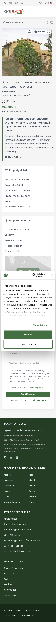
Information (10, 589)
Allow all (28, 334)
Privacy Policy (37, 388)
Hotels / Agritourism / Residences (22, 540)
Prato (32, 485)
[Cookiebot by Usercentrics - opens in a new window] (33, 275)
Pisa (31, 474)
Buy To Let (9, 573)
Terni (31, 502)
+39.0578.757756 (15, 3)
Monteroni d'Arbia (13, 95)
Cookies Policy (27, 615)
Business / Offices (13, 545)
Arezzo (7, 474)
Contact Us (10, 595)
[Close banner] (51, 275)
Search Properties (13, 568)
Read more (14, 157)
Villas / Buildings (12, 535)
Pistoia (32, 480)
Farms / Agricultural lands (18, 529)
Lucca (7, 496)
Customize (28, 344)
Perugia (33, 496)
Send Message (28, 394)
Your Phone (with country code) (24, 363)
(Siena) (26, 95)
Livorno (7, 491)
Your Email (14, 353)
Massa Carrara (12, 502)
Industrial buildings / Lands (18, 551)
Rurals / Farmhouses (15, 524)
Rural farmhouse (11, 91)
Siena (32, 491)
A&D (6, 579)
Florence (8, 480)
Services (8, 584)
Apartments (10, 518)
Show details (40, 325)
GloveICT (36, 610)
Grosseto (9, 485)
